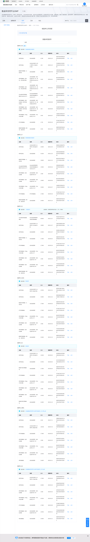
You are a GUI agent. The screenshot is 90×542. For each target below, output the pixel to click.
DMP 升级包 (7, 25)
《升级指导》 (31, 209)
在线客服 (87, 523)
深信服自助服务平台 (7, 4)
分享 (71, 58)
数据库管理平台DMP (22, 25)
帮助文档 (21, 4)
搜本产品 (67, 20)
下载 (68, 58)
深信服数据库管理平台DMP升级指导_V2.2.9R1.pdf (36, 411)
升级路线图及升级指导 (29, 49)
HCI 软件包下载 (23, 33)
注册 (69, 537)
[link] (22, 25)
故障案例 (36, 4)
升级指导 (27, 281)
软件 (30, 25)
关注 (24, 11)
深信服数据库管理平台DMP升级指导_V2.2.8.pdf (35, 469)
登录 (73, 537)
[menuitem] (16, 5)
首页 (16, 4)
